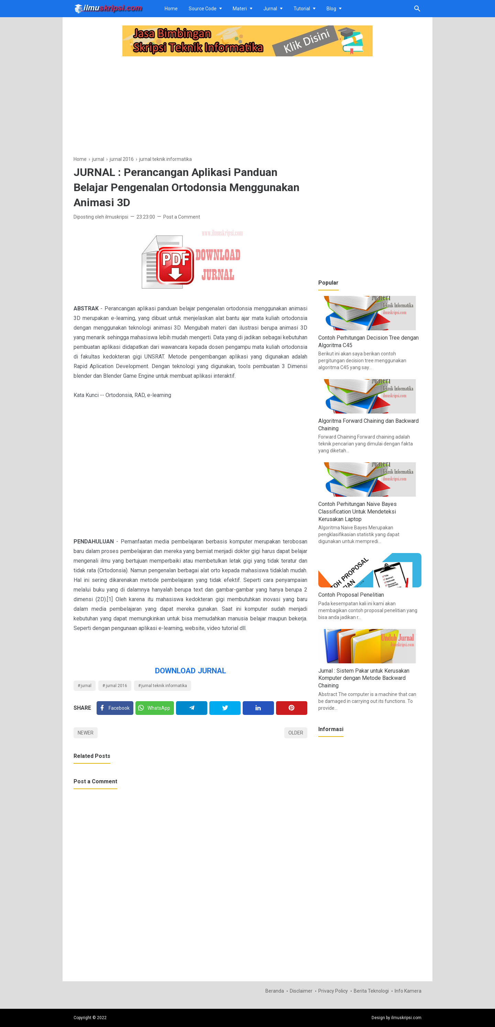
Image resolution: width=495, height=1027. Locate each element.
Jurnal (270, 8)
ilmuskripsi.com (406, 1017)
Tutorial (302, 8)
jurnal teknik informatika (164, 685)
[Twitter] (154, 708)
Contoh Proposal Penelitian (351, 595)
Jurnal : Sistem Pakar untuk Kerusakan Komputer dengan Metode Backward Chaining (363, 678)
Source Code (203, 8)
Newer (86, 733)
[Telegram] (191, 708)
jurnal (86, 685)
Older (295, 733)
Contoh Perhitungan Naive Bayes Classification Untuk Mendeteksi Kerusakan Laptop (357, 511)
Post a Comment (181, 217)
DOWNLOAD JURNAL (190, 670)
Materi (240, 8)
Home (171, 8)
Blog (331, 8)
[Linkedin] (258, 708)
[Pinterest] (291, 708)
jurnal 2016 (116, 685)
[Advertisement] (190, 107)
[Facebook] (115, 708)
